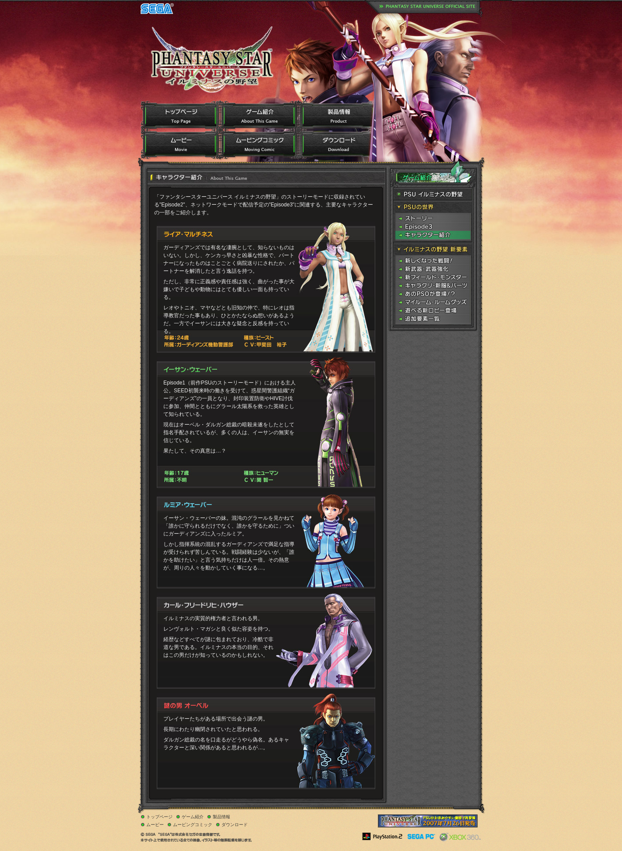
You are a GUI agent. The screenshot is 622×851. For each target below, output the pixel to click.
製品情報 (338, 116)
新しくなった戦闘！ (432, 261)
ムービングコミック (259, 145)
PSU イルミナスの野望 (433, 194)
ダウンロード (338, 145)
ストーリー (432, 218)
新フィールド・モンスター (432, 277)
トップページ (180, 116)
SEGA (157, 8)
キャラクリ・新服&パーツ (432, 285)
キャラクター (432, 235)
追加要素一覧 (432, 319)
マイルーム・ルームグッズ (432, 302)
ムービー (180, 145)
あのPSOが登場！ (432, 294)
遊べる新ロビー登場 (432, 310)
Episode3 (432, 227)
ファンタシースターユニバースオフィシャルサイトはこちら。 (427, 6)
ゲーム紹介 (259, 116)
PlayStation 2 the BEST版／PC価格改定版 (428, 820)
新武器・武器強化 (432, 269)
